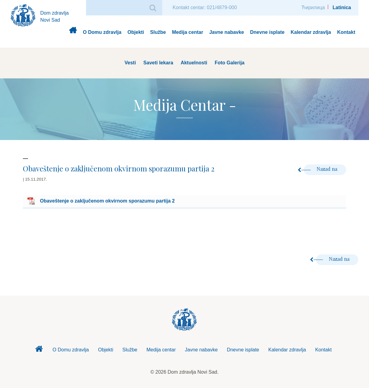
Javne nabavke (226, 32)
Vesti (130, 62)
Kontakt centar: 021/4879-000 (205, 7)
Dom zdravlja (73, 32)
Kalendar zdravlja (311, 32)
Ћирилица (313, 7)
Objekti (135, 32)
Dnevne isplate (267, 32)
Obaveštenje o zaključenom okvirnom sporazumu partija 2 (107, 200)
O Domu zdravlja (102, 32)
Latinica (342, 7)
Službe (158, 32)
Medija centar (187, 32)
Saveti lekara (158, 62)
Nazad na (321, 169)
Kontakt (346, 32)
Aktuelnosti (194, 62)
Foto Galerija (230, 62)
